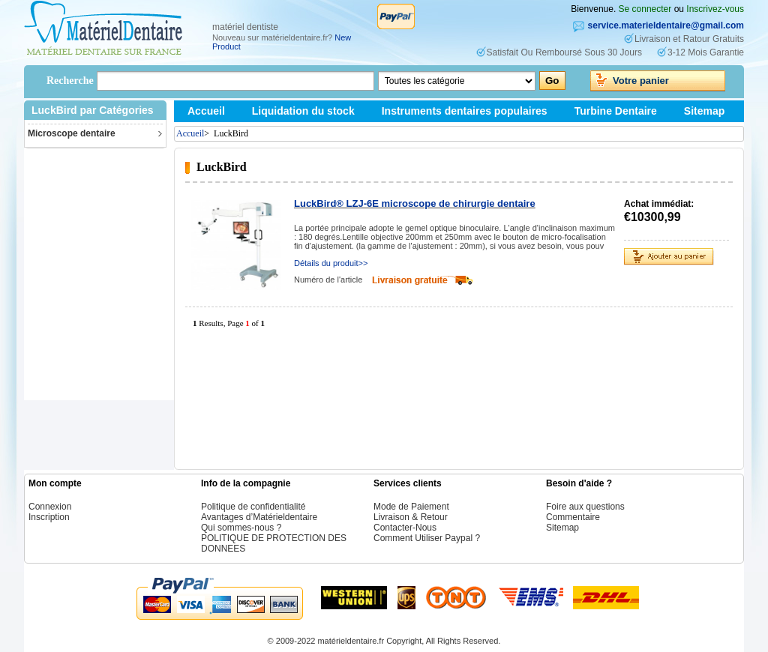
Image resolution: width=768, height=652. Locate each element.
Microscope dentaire (72, 133)
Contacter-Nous (405, 527)
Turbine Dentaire (615, 111)
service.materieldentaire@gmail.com (666, 25)
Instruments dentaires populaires (465, 111)
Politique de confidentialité (253, 506)
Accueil (206, 111)
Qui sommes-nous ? (241, 527)
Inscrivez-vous (715, 9)
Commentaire (573, 517)
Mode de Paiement (411, 506)
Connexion (49, 506)
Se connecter (645, 9)
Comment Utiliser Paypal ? (427, 538)
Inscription (49, 517)
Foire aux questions (585, 506)
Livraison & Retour (411, 517)
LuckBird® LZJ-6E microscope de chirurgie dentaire (415, 203)
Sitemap (704, 111)
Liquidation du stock (303, 111)
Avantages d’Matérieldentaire (259, 517)
